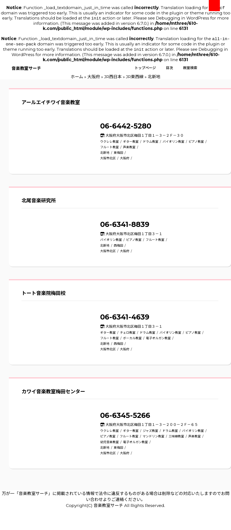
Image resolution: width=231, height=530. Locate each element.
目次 (169, 70)
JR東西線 (134, 79)
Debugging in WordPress (182, 18)
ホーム (77, 79)
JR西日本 (113, 79)
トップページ (145, 70)
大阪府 (93, 79)
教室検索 (190, 70)
